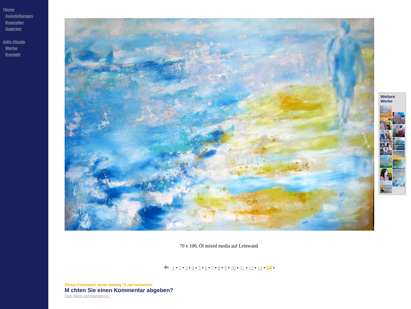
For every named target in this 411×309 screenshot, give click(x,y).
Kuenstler (14, 22)
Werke (11, 48)
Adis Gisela (14, 41)
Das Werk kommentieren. (87, 296)
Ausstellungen (19, 16)
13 (260, 267)
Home (8, 9)
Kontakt (13, 54)
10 (233, 267)
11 (242, 267)
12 (251, 267)
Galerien (13, 29)
